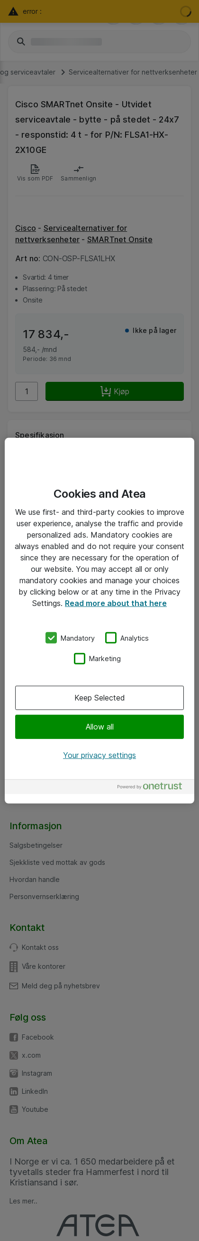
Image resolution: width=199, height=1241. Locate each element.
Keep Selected (99, 697)
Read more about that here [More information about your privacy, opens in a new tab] (116, 602)
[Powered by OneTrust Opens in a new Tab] (154, 788)
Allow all (100, 726)
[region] (99, 620)
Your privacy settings (99, 755)
